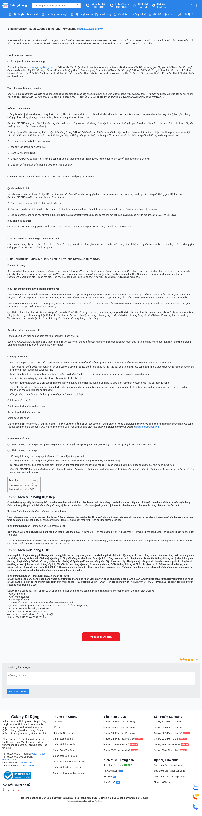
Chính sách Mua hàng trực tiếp (23, 486)
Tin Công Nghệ (138, 14)
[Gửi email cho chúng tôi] (14, 789)
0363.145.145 (25, 762)
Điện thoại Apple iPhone (23, 14)
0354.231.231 (29, 765)
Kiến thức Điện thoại (161, 14)
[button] (192, 5)
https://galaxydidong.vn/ (41, 67)
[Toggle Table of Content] (33, 481)
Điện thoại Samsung (54, 14)
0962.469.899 (38, 753)
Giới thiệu (185, 14)
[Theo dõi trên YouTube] (19, 789)
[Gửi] (77, 5)
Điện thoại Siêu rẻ (81, 14)
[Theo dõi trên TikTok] (9, 789)
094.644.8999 (9, 759)
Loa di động (103, 14)
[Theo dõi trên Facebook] (5, 789)
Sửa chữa (120, 14)
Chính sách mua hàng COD (21, 489)
